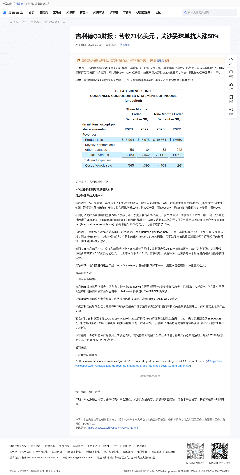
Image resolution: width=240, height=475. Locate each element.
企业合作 (170, 451)
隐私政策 (128, 451)
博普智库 (20, 3)
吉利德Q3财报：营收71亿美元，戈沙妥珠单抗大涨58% (55, 21)
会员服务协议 (92, 451)
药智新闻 (125, 44)
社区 (24, 21)
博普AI (105, 445)
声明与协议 (42, 451)
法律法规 (50, 445)
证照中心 (142, 451)
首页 (14, 21)
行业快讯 (35, 21)
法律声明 (57, 451)
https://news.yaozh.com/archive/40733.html (113, 427)
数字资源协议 (111, 451)
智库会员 (142, 445)
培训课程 (78, 445)
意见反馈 (156, 451)
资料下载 (64, 445)
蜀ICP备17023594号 (188, 471)
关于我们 (26, 451)
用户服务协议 (73, 451)
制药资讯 (92, 445)
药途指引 (127, 445)
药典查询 (35, 445)
